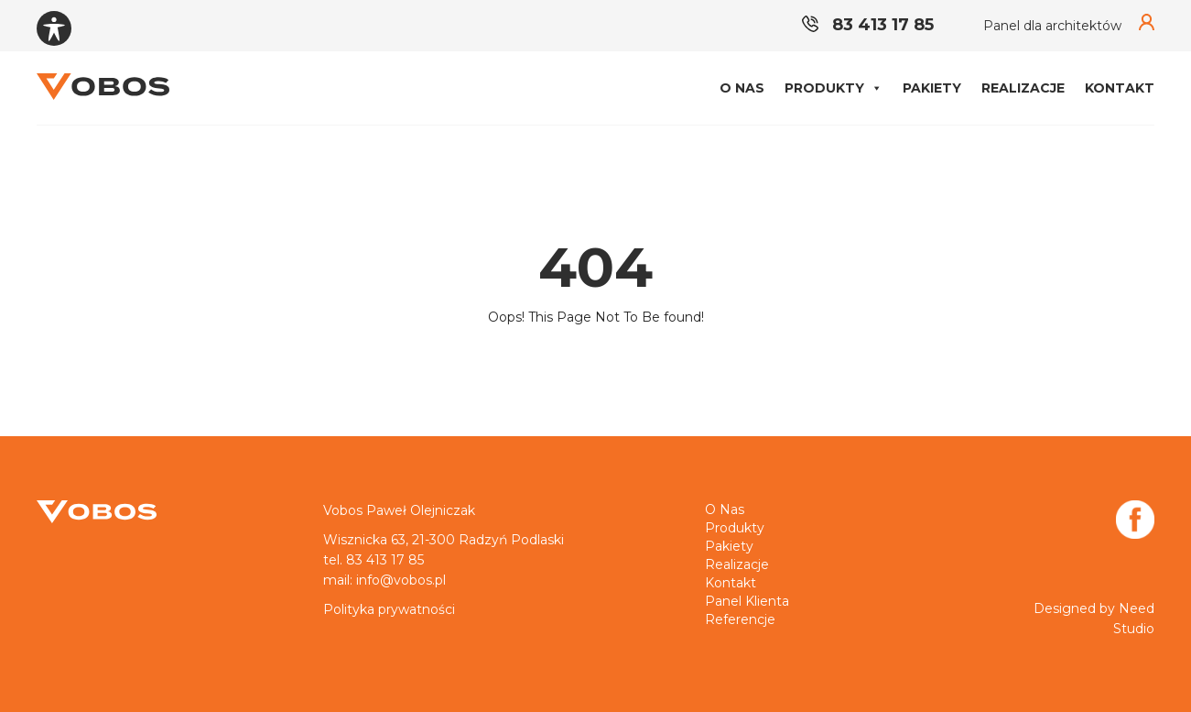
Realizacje (1023, 88)
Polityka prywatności (389, 609)
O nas (742, 88)
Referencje (740, 619)
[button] (876, 88)
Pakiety (932, 88)
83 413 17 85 (868, 25)
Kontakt (1119, 88)
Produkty (833, 88)
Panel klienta (747, 601)
